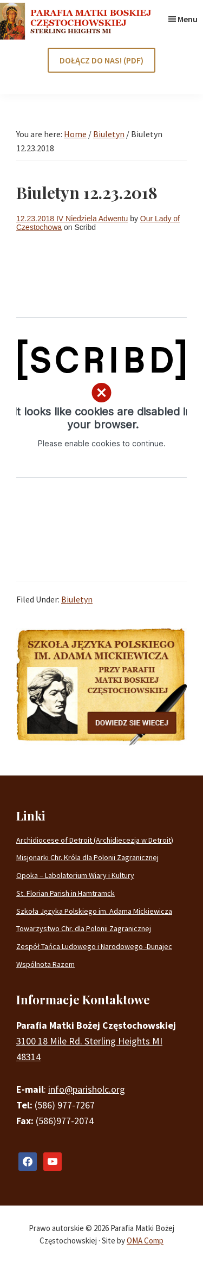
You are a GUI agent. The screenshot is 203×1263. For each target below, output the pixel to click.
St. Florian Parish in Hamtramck (65, 893)
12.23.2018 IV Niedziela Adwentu (72, 218)
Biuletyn (77, 599)
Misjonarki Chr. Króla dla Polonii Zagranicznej (87, 857)
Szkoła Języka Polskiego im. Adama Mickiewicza (94, 911)
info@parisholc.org (86, 1089)
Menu (188, 19)
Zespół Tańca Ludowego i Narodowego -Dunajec (94, 946)
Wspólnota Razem (45, 964)
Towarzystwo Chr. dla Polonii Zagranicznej (83, 928)
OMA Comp (145, 1240)
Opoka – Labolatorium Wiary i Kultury (75, 875)
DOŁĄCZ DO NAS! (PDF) (101, 60)
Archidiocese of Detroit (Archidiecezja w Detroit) (94, 840)
